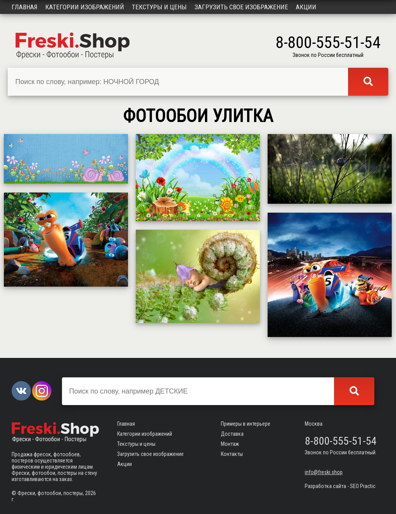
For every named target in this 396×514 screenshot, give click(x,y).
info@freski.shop (324, 472)
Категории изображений (84, 7)
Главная (25, 7)
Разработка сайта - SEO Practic (340, 486)
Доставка (232, 434)
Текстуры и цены (159, 7)
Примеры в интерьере (245, 424)
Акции (306, 7)
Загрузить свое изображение (241, 7)
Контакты (232, 454)
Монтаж (230, 444)
